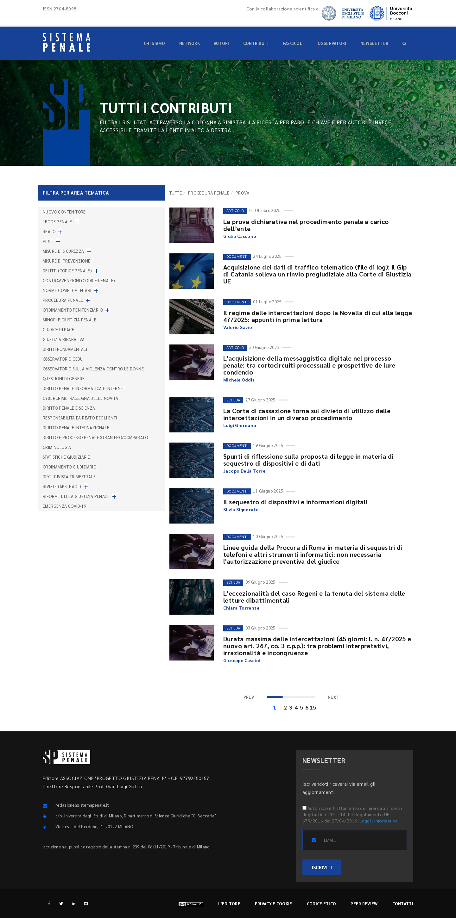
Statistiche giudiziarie (66, 457)
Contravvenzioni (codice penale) (79, 280)
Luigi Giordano (239, 425)
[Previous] (249, 697)
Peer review (364, 903)
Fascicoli (293, 43)
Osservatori (332, 43)
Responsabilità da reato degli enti (80, 417)
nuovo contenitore (64, 211)
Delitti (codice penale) (67, 270)
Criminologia (57, 447)
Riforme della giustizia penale (76, 496)
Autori (221, 43)
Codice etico (321, 903)
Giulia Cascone (239, 236)
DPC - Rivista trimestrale (69, 476)
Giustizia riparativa (64, 339)
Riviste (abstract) (62, 486)
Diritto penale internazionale (76, 427)
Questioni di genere (64, 378)
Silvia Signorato (241, 509)
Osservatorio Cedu (63, 359)
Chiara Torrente (241, 608)
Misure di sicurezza (63, 251)
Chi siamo (154, 43)
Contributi (256, 43)
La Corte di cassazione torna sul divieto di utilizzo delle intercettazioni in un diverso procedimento (306, 414)
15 (312, 707)
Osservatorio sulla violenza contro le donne (93, 368)
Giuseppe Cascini (241, 660)
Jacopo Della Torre (244, 471)
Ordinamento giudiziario (69, 466)
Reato (49, 231)
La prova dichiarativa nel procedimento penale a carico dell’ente (306, 225)
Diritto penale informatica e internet (84, 388)
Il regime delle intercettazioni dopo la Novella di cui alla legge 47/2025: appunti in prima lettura (317, 316)
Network (189, 43)
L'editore (229, 903)
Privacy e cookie (273, 903)
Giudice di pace (58, 329)
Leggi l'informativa (378, 820)
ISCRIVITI (322, 867)
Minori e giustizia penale (69, 319)
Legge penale (57, 221)
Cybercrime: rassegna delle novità (80, 398)
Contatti (402, 903)
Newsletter (374, 43)
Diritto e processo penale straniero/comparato (95, 437)
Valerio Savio (237, 327)
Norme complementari (67, 290)
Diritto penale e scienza (69, 408)
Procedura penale (208, 192)
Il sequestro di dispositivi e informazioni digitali (295, 502)
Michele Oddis (238, 379)
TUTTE (175, 192)
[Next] (333, 697)
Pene (48, 241)
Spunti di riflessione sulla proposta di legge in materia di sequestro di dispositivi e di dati (308, 459)
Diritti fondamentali (65, 349)
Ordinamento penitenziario (73, 310)
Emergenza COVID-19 (64, 506)
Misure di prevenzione (66, 261)
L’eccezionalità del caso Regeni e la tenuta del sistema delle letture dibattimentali (314, 596)
